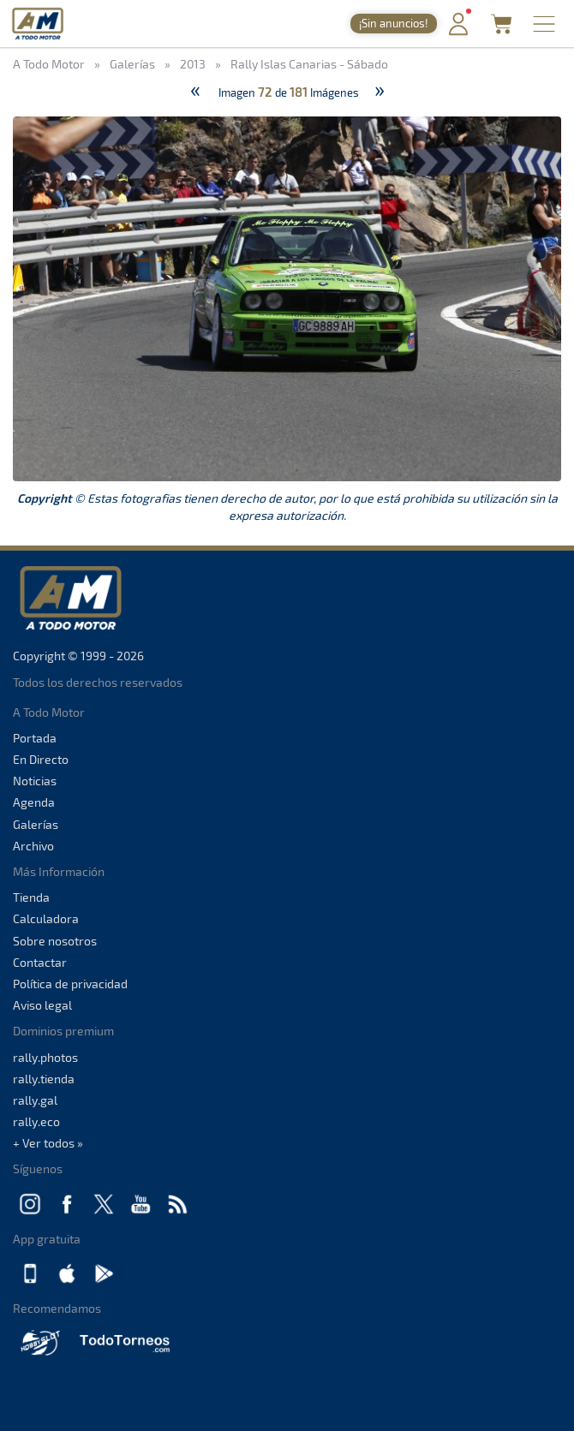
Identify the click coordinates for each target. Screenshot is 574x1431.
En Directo (41, 759)
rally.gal (35, 1100)
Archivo (33, 845)
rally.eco (36, 1121)
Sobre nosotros (55, 940)
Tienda (31, 897)
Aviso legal (42, 1005)
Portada (35, 737)
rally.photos (45, 1057)
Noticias (35, 780)
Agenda (34, 802)
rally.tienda (44, 1078)
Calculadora (46, 918)
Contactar (40, 962)
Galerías (35, 824)
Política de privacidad (70, 983)
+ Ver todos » (48, 1143)
